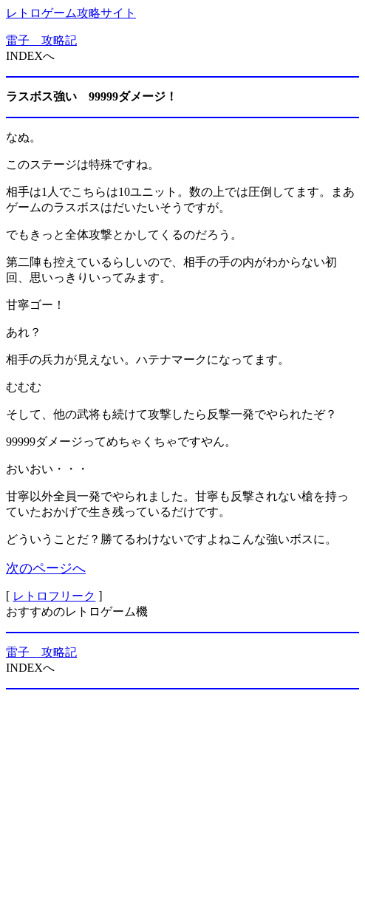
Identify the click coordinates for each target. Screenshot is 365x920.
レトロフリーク (54, 596)
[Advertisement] (182, 804)
